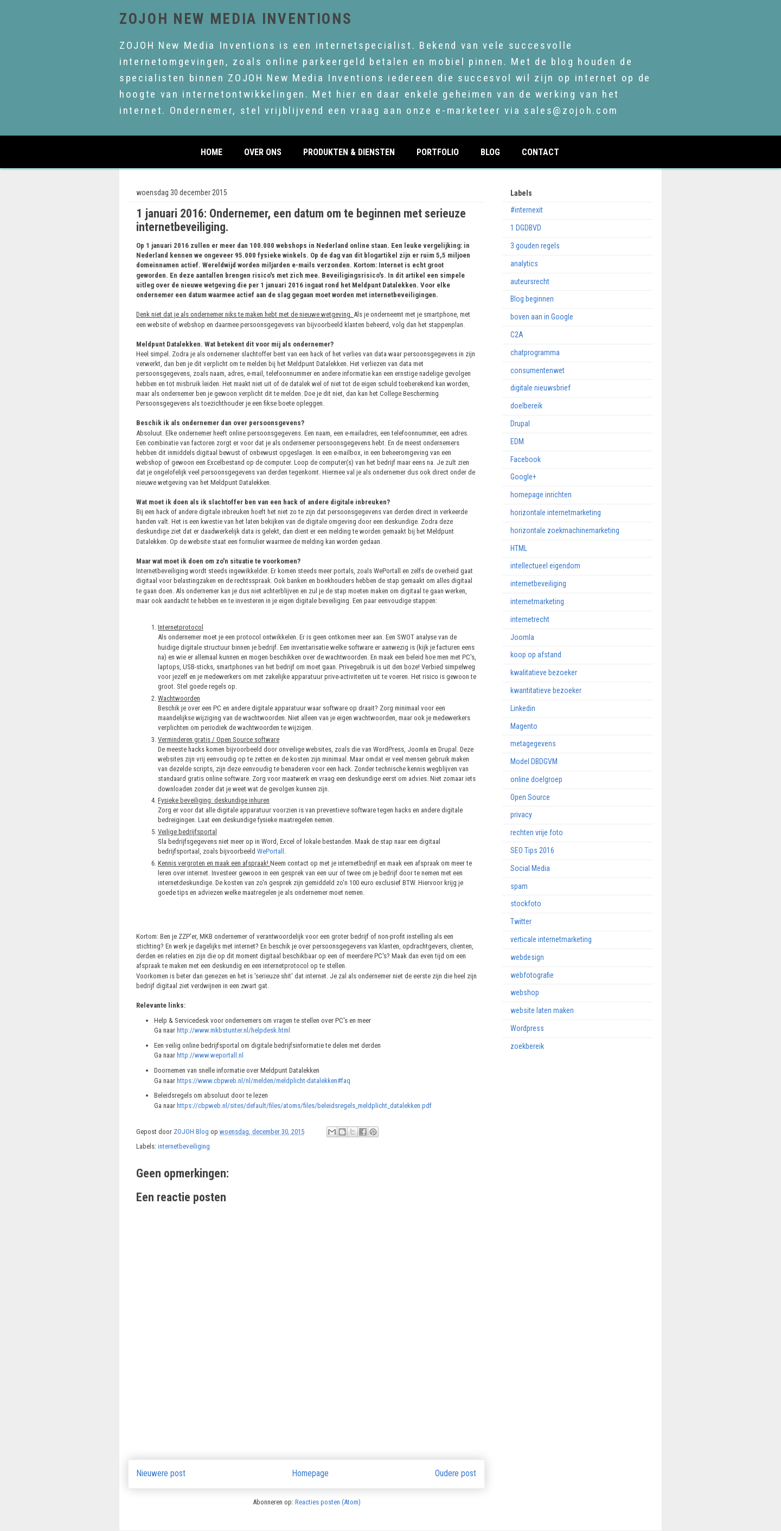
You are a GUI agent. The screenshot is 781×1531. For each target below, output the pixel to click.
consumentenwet (537, 370)
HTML (518, 548)
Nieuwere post (161, 1473)
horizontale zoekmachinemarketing (564, 530)
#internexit (526, 210)
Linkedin (522, 708)
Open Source (530, 797)
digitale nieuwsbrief (540, 387)
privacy (521, 814)
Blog (490, 151)
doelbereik (526, 405)
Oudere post (455, 1473)
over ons (262, 151)
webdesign (527, 957)
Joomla (522, 637)
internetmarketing (537, 601)
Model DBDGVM (534, 761)
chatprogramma (535, 352)
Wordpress (527, 1028)
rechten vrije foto (536, 832)
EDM (517, 441)
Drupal (520, 423)
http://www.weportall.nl (211, 1055)
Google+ (523, 476)
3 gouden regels (535, 245)
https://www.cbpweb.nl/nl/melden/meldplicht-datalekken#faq (263, 1081)
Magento (523, 726)
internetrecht (529, 619)
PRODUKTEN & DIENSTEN (349, 151)
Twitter (521, 921)
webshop (524, 992)
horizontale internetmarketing (555, 512)
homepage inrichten (541, 494)
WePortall (270, 851)
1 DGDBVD (525, 227)
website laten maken (542, 1010)
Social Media (530, 868)
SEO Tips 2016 (532, 850)
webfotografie (532, 975)
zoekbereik (527, 1046)
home (211, 151)
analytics (524, 263)
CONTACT (540, 151)
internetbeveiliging (184, 1146)
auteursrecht (529, 281)
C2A (516, 334)
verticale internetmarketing (551, 939)
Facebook (525, 459)
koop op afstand (535, 654)
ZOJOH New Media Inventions (235, 19)
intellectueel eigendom (545, 565)
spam (519, 886)
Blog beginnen (532, 298)
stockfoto (525, 903)
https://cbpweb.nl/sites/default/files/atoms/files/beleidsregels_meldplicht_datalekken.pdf (304, 1105)
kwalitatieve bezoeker (543, 672)
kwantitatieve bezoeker (545, 690)
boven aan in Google (541, 316)
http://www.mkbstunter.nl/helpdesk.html (233, 1030)
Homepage (310, 1473)
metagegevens (533, 743)
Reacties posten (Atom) (328, 1502)
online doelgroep (536, 779)
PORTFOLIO (438, 151)
